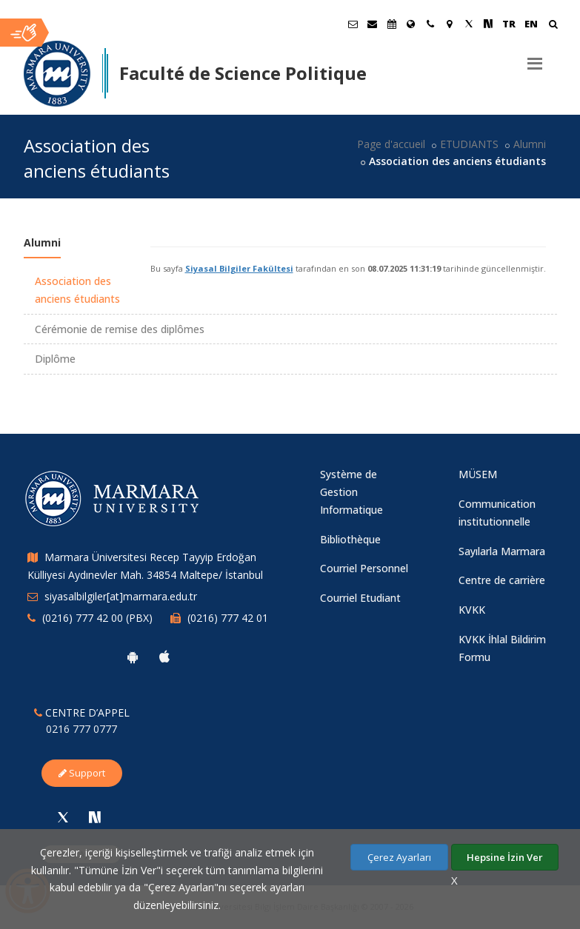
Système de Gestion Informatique (351, 492)
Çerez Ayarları (399, 857)
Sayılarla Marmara (502, 551)
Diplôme (55, 359)
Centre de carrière (502, 580)
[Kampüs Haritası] (449, 24)
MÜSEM (478, 474)
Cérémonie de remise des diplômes (119, 329)
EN (531, 23)
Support (82, 772)
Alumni (529, 144)
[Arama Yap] (553, 25)
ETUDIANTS (469, 144)
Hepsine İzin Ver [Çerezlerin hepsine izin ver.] (505, 857)
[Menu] (535, 58)
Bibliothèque (350, 539)
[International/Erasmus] (411, 24)
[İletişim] (430, 24)
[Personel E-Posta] (372, 24)
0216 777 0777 (81, 729)
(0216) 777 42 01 (227, 618)
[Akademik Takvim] (391, 24)
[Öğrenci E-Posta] (353, 24)
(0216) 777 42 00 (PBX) (97, 618)
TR (509, 23)
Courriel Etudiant (360, 598)
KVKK (472, 610)
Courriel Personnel (364, 568)
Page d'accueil (391, 144)
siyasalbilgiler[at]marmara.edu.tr (120, 596)
